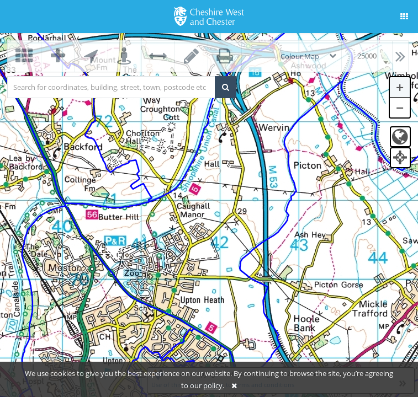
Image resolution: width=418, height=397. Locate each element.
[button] (404, 16)
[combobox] (367, 56)
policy (213, 385)
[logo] (209, 15)
